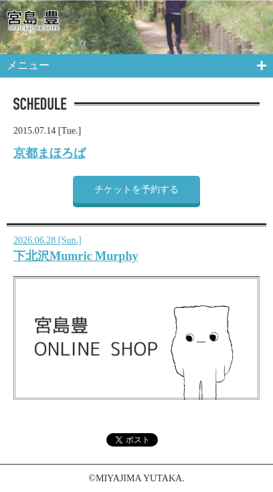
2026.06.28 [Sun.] (47, 240)
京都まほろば (49, 153)
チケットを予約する (136, 189)
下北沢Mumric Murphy (76, 256)
